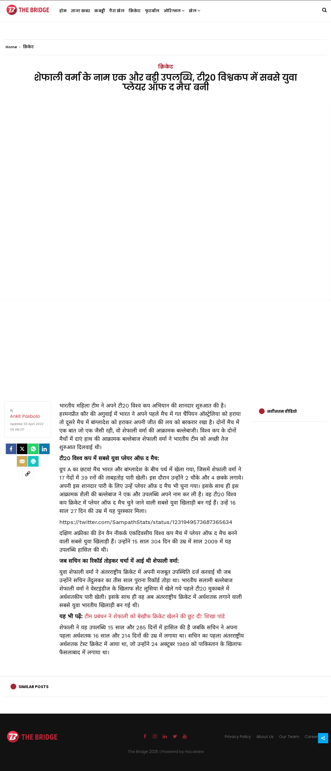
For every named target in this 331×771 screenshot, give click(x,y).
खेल (194, 11)
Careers (312, 736)
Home (13, 47)
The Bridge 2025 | (145, 751)
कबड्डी (99, 11)
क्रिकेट (135, 11)
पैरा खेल (116, 11)
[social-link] (27, 473)
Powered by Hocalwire (183, 751)
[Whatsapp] (33, 448)
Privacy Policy (238, 736)
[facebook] (11, 448)
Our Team (289, 736)
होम (63, 11)
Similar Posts (34, 686)
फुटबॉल (152, 11)
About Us (265, 736)
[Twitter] (22, 448)
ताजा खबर (80, 11)
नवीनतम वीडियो (282, 411)
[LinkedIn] (44, 448)
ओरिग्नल (174, 11)
